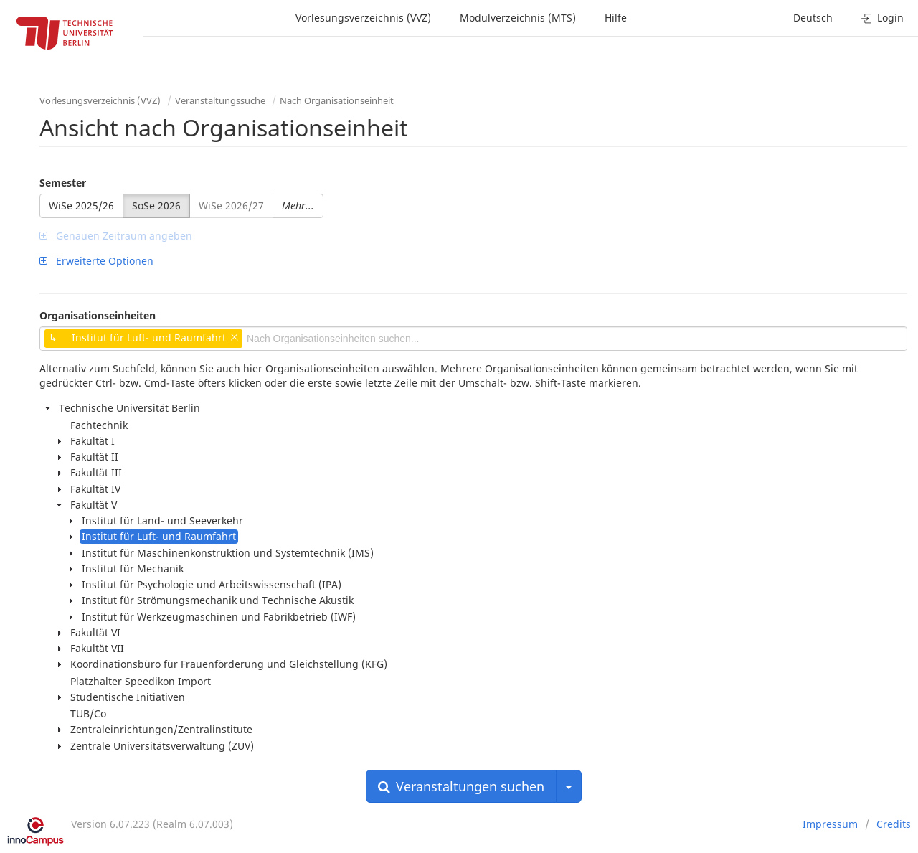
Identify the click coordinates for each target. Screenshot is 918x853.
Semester (62, 182)
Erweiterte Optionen (96, 261)
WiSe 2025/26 (81, 205)
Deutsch (813, 17)
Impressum (830, 824)
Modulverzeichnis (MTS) (518, 17)
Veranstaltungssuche (220, 100)
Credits (893, 824)
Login (882, 17)
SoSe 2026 (156, 205)
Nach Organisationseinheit (337, 100)
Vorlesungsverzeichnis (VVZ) (363, 17)
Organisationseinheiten (97, 315)
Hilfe (616, 17)
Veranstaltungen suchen (461, 786)
